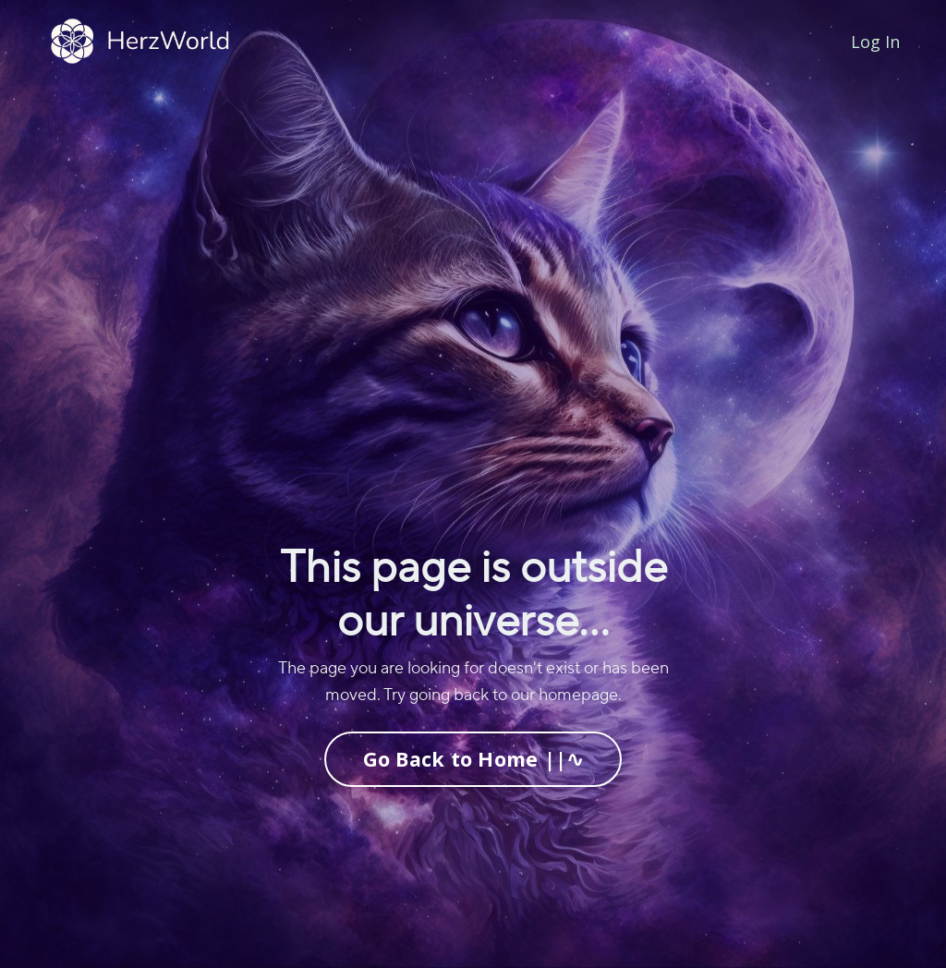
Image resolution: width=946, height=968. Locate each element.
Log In (875, 41)
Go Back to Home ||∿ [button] (473, 758)
